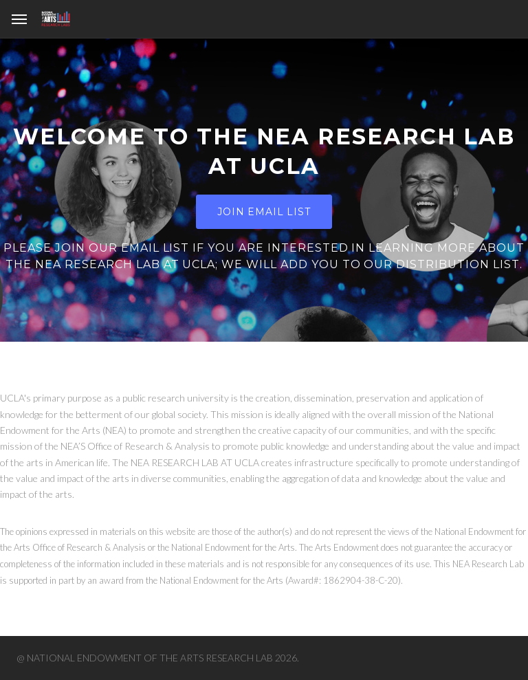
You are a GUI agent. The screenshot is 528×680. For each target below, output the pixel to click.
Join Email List (264, 212)
